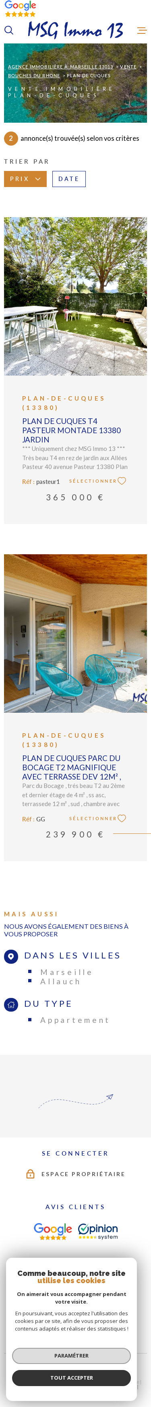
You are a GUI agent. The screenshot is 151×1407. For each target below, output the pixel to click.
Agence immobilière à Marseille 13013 (61, 66)
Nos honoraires (30, 1387)
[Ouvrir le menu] (142, 30)
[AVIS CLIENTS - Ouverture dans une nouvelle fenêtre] (52, 1231)
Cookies (112, 1392)
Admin (129, 1387)
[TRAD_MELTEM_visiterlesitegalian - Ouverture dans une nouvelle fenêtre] (34, 1293)
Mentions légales (99, 1387)
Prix (25, 179)
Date (69, 179)
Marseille (66, 972)
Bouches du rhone (34, 75)
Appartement (75, 1019)
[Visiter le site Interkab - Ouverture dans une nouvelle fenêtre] (112, 1294)
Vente (128, 66)
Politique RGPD (84, 1392)
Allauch (60, 981)
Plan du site (64, 1387)
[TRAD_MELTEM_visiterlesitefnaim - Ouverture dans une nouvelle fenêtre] (70, 1293)
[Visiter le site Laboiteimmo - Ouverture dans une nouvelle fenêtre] (75, 1369)
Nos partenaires (47, 1392)
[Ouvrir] (9, 30)
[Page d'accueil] (75, 30)
